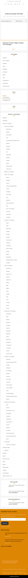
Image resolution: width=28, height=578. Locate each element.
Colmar (7, 188)
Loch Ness (8, 382)
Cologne (8, 231)
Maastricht (8, 339)
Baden (7, 223)
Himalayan (5, 63)
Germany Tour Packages (9, 220)
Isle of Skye (8, 379)
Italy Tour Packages (8, 265)
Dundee (7, 365)
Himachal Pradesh (6, 447)
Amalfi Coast (8, 268)
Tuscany (8, 302)
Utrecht (7, 350)
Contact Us (20, 573)
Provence (8, 211)
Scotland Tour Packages (9, 356)
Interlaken (8, 416)
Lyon (7, 197)
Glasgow (8, 373)
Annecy (7, 177)
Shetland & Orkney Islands (11, 396)
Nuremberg (8, 257)
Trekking (4, 470)
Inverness (8, 376)
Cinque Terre (8, 274)
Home (4, 16)
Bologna (8, 271)
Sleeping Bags (5, 467)
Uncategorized (6, 80)
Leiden (7, 336)
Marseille (8, 200)
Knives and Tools (6, 458)
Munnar (4, 74)
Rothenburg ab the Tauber (11, 259)
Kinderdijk (8, 333)
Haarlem (8, 328)
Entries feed (6, 97)
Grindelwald (8, 413)
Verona (7, 308)
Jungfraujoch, (8, 419)
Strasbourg (8, 214)
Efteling (7, 319)
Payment (15, 573)
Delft (7, 316)
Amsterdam (8, 313)
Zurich (7, 439)
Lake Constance (9, 248)
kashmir (4, 456)
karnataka (5, 453)
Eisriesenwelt (9, 134)
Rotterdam (8, 342)
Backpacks (5, 117)
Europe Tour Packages (7, 123)
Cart (12, 573)
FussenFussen (9, 240)
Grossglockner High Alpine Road (12, 140)
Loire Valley (8, 194)
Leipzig (7, 251)
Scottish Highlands (10, 393)
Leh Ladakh (5, 72)
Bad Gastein (8, 129)
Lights (4, 461)
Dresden (8, 234)
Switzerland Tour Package (9, 402)
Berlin (7, 225)
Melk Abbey (8, 154)
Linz (7, 151)
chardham (5, 57)
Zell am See (8, 169)
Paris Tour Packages (10, 208)
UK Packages (7, 441)
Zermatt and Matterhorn (11, 436)
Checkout (25, 573)
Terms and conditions (6, 573)
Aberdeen (8, 359)
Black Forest (8, 228)
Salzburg (8, 157)
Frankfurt (8, 237)
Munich (7, 254)
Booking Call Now (14, 576)
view (14, 49)
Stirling (7, 399)
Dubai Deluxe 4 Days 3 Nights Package (16, 491)
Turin (7, 299)
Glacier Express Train (10, 410)
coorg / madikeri (6, 60)
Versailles (8, 217)
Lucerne (7, 424)
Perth (7, 390)
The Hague (8, 348)
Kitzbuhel (8, 149)
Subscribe (4, 523)
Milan (7, 285)
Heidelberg (8, 245)
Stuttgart (8, 262)
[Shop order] (21, 21)
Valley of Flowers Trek (7, 475)
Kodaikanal (5, 69)
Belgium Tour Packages (9, 171)
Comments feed (7, 98)
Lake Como (8, 279)
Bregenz (8, 132)
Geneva (7, 407)
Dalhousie (6, 450)
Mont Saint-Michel (10, 203)
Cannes (7, 183)
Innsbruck (8, 146)
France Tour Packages (8, 174)
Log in (5, 95)
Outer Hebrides (9, 387)
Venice (7, 305)
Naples (7, 288)
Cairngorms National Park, (11, 362)
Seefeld (7, 160)
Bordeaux (8, 180)
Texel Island (8, 345)
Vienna (7, 163)
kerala (4, 66)
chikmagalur (5, 120)
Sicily (7, 296)
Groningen (8, 325)
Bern (7, 404)
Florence (8, 277)
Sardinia (7, 294)
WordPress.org (7, 100)
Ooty (4, 77)
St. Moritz (8, 430)
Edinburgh (8, 367)
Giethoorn (8, 322)
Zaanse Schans (9, 353)
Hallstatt (8, 143)
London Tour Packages (10, 444)
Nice (7, 205)
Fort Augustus (9, 370)
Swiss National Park (10, 433)
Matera (7, 282)
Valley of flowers (6, 86)
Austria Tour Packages (8, 126)
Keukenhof (8, 331)
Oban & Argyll (9, 385)
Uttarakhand (5, 83)
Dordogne (8, 191)
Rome (7, 291)
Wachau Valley (9, 166)
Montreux (8, 427)
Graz (7, 137)
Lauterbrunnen (9, 421)
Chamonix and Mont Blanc (11, 186)
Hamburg (8, 242)
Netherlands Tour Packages (10, 311)
